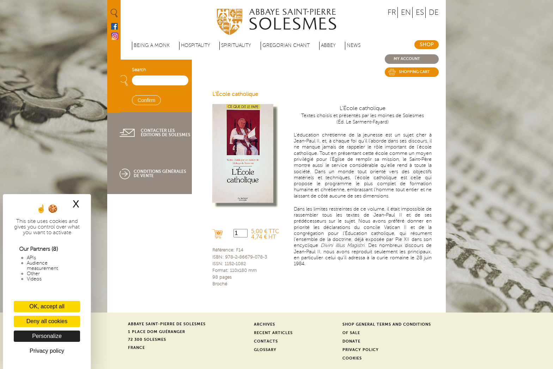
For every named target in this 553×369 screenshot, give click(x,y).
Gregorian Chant (286, 45)
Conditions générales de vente (160, 173)
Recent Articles (273, 333)
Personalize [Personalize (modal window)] (47, 336)
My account (407, 58)
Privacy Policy (360, 349)
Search (139, 69)
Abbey (328, 45)
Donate (351, 341)
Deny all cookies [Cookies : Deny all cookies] (47, 321)
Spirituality (236, 45)
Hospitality (195, 45)
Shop (426, 44)
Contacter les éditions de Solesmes (165, 132)
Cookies (352, 358)
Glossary (265, 349)
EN (406, 12)
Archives (264, 324)
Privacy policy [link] (47, 351)
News (353, 45)
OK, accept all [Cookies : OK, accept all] (47, 306)
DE (434, 12)
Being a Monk (152, 45)
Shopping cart (414, 71)
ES (420, 12)
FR (392, 12)
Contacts (266, 341)
